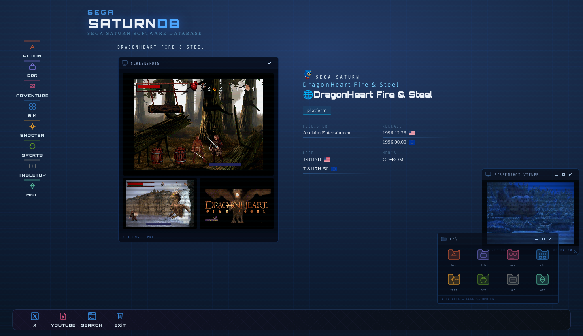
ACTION (32, 50)
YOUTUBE (63, 319)
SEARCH (91, 319)
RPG (32, 70)
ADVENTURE (32, 90)
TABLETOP (32, 169)
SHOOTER (32, 130)
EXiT (120, 319)
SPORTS (32, 149)
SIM (32, 110)
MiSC (32, 189)
